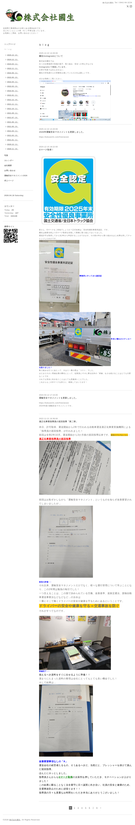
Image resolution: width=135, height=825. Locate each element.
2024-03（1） (13, 64)
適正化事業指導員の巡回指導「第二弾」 (58, 421)
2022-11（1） (13, 68)
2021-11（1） (13, 104)
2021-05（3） (13, 126)
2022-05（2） (13, 77)
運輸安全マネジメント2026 (15, 176)
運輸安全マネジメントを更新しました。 (58, 398)
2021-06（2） (13, 122)
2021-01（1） (13, 140)
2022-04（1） (13, 82)
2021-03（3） (13, 135)
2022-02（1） (13, 91)
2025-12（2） (13, 55)
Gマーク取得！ (46, 150)
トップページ (10, 44)
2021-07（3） (13, 117)
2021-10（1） (13, 108)
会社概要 (8, 166)
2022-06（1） (13, 73)
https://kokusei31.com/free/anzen (54, 137)
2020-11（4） (13, 149)
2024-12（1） (13, 59)
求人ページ (9, 181)
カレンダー (9, 160)
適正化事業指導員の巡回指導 (55, 439)
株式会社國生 (15, 820)
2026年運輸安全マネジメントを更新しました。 (62, 132)
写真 (6, 155)
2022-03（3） (13, 86)
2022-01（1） (13, 95)
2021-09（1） (13, 113)
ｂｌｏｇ (8, 49)
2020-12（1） (13, 144)
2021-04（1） (13, 131)
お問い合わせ (10, 171)
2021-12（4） (13, 100)
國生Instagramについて (51, 56)
